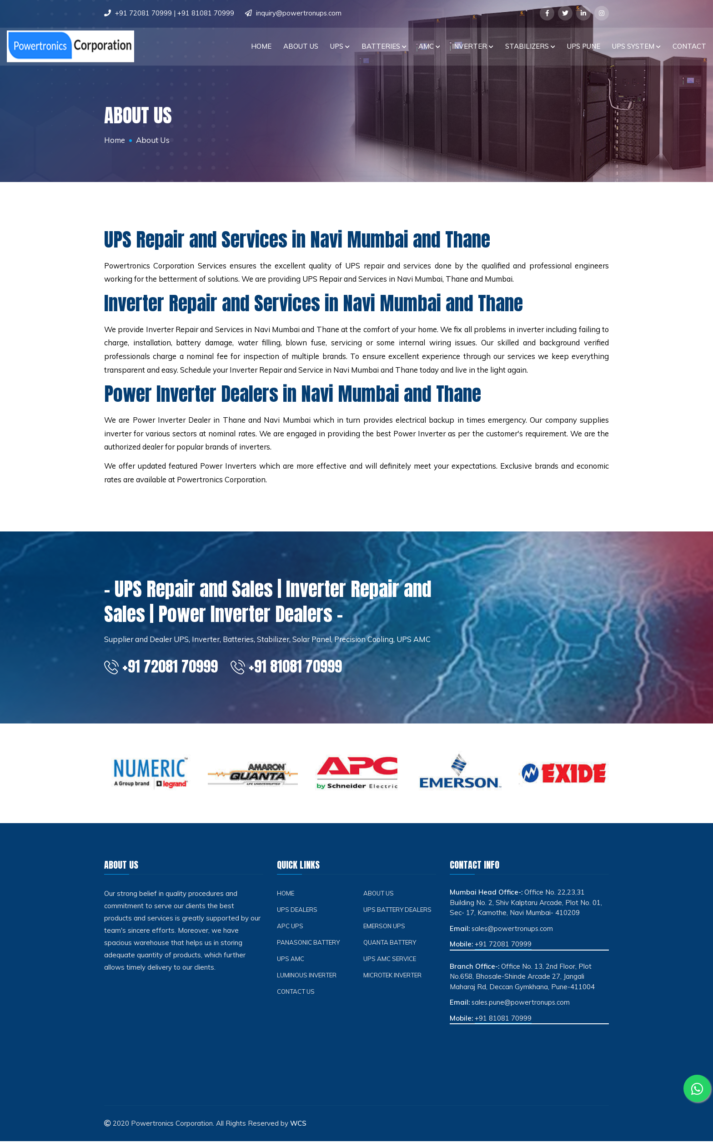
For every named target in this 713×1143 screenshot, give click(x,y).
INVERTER (472, 45)
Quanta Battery (391, 944)
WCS (298, 1125)
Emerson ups (385, 928)
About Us (300, 45)
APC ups (290, 928)
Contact (689, 45)
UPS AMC (291, 961)
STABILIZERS (530, 45)
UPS (340, 45)
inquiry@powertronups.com (299, 13)
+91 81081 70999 (205, 13)
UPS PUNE (583, 45)
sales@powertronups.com (513, 930)
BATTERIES (384, 45)
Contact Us (296, 993)
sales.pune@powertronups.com (521, 1004)
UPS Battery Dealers (399, 911)
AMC (429, 45)
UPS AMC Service (390, 961)
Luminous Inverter (308, 977)
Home (261, 45)
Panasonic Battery (309, 944)
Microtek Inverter (393, 977)
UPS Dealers (298, 911)
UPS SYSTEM (636, 45)
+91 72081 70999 (143, 13)
